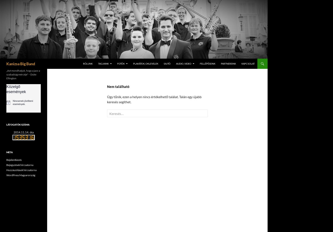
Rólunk (88, 63)
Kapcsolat (248, 63)
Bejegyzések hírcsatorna (19, 165)
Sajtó (167, 63)
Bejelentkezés (14, 159)
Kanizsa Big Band (20, 63)
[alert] (23, 102)
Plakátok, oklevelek (145, 63)
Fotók (121, 63)
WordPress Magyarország (20, 175)
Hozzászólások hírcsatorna (21, 170)
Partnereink (228, 63)
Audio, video (183, 63)
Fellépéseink (207, 63)
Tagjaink (103, 63)
